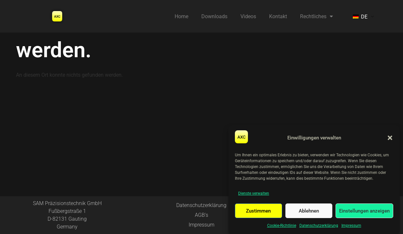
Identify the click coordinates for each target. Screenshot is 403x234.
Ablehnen (309, 211)
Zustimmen (258, 211)
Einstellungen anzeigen (364, 211)
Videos (248, 16)
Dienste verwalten (253, 193)
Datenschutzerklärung (318, 225)
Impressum (351, 225)
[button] (390, 138)
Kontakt (278, 16)
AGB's (201, 215)
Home (181, 16)
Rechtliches (316, 16)
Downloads (214, 16)
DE (360, 17)
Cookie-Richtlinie (281, 225)
